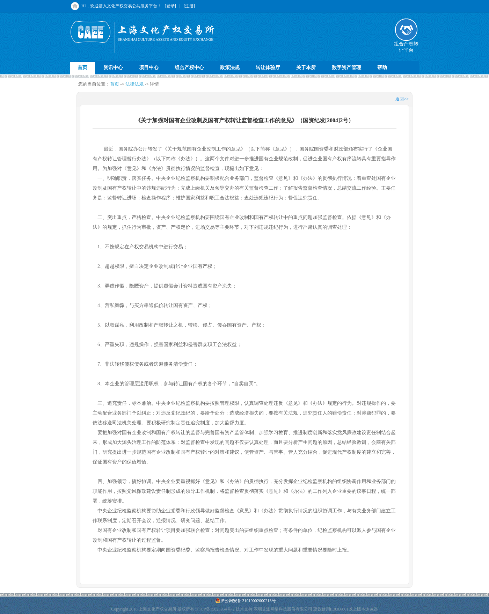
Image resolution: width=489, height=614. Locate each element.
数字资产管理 (346, 67)
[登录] (170, 5)
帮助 (382, 67)
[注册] (189, 5)
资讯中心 (113, 67)
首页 (82, 67)
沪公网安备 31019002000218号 (245, 600)
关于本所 (306, 67)
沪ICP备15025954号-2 (215, 609)
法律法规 (134, 84)
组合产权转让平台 (406, 45)
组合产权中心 (189, 67)
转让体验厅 (268, 67)
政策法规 (230, 67)
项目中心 (149, 67)
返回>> (402, 98)
